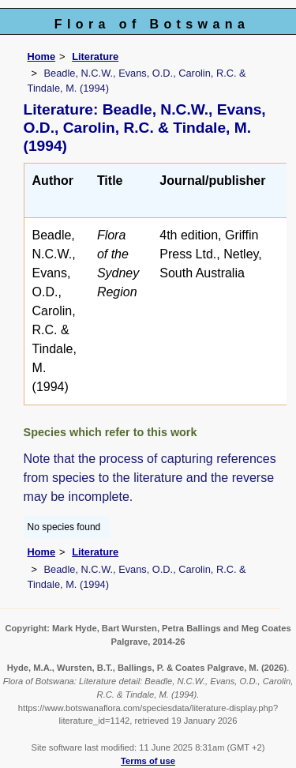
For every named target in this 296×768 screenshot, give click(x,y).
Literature (95, 56)
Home (42, 56)
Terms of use (148, 761)
